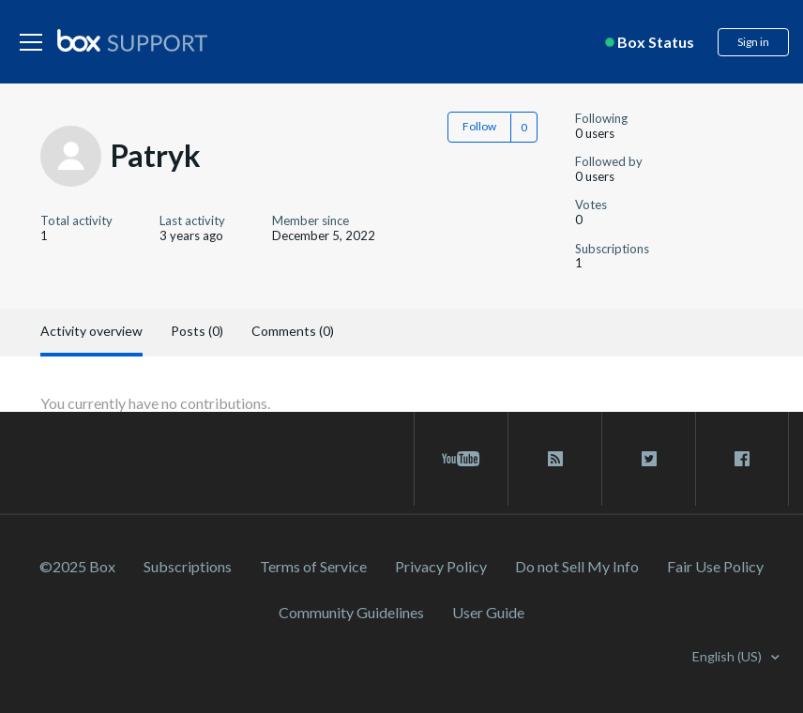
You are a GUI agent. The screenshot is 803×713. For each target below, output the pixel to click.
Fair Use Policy (715, 566)
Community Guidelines (351, 612)
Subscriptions (188, 566)
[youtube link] (461, 459)
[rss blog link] (554, 459)
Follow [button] (479, 126)
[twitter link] (648, 459)
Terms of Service (313, 566)
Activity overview (91, 331)
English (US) (728, 656)
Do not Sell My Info (577, 566)
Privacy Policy (441, 566)
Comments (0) (292, 331)
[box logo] (132, 40)
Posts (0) (197, 331)
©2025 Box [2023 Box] (77, 566)
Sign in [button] (753, 42)
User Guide (488, 612)
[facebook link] (742, 459)
